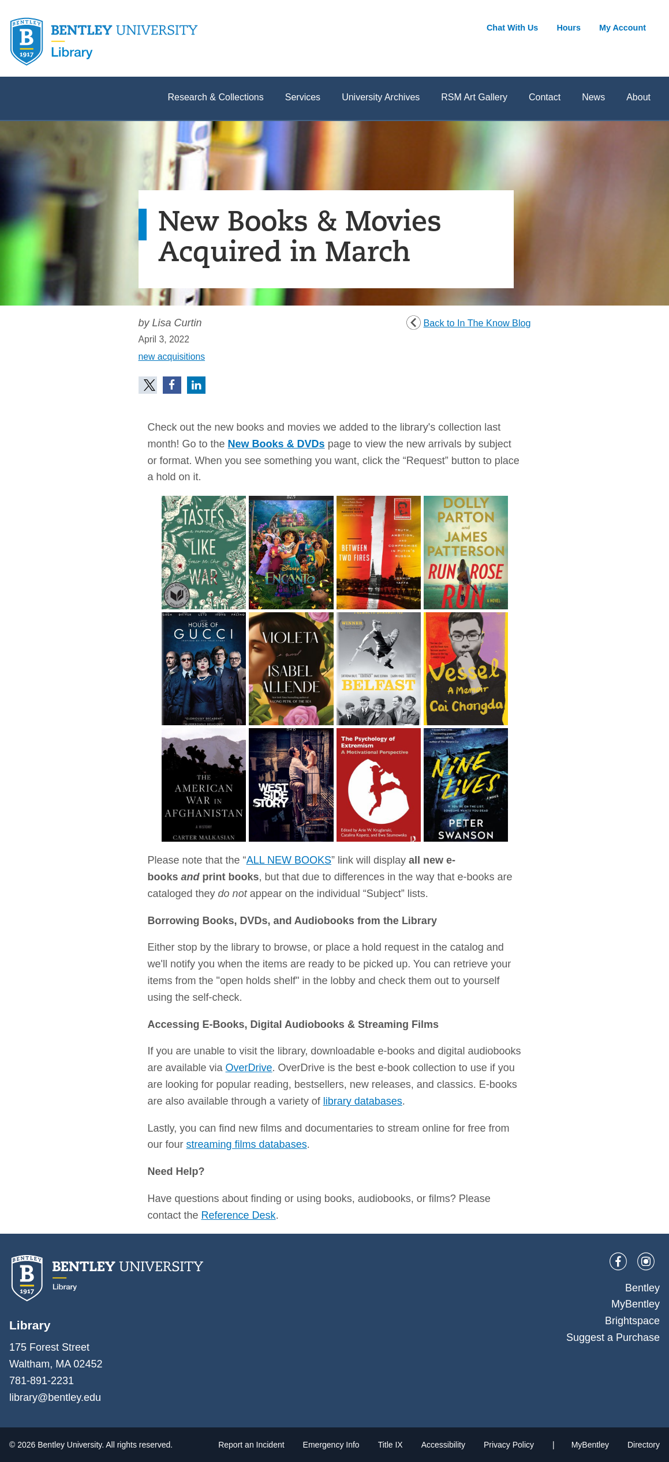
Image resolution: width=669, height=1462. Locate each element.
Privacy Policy (509, 1444)
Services (302, 97)
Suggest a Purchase (613, 1337)
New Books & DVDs (276, 444)
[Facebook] (618, 1261)
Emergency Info (331, 1444)
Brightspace (632, 1321)
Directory (643, 1444)
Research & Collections (215, 97)
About (638, 97)
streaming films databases (246, 1144)
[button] (148, 385)
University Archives (381, 97)
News (593, 97)
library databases (362, 1101)
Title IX (390, 1444)
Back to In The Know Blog (477, 323)
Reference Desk (238, 1215)
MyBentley (635, 1304)
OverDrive (249, 1067)
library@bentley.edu (55, 1397)
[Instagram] (646, 1261)
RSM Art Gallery (474, 97)
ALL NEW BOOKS (288, 860)
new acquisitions (172, 356)
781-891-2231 (41, 1380)
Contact (544, 97)
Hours (568, 27)
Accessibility (443, 1444)
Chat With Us (512, 27)
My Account (622, 27)
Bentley (642, 1288)
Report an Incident (251, 1444)
